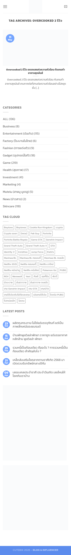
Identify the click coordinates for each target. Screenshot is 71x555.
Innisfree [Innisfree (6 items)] (22, 252)
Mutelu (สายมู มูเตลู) (16, 191)
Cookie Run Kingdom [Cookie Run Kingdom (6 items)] (41, 227)
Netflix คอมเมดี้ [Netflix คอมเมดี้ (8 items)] (28, 264)
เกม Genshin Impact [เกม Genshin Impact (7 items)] (14, 288)
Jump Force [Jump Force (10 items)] (37, 252)
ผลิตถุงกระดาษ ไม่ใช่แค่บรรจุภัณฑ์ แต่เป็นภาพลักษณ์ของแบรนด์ (38, 324)
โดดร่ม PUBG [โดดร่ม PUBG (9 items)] (56, 294)
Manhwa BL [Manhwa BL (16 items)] (10, 258)
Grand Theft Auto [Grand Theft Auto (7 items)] (13, 245)
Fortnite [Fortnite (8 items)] (47, 233)
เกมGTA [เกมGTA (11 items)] (45, 288)
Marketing (9, 184)
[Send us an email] (65, 6)
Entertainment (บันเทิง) (18, 133)
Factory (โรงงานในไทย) (17, 141)
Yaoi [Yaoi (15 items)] (28, 276)
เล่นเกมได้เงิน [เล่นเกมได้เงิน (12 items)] (40, 294)
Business (9, 126)
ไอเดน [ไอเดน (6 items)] (21, 300)
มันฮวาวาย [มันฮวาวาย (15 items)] (21, 282)
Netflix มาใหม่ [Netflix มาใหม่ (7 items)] (47, 264)
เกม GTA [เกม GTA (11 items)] (33, 288)
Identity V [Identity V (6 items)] (9, 252)
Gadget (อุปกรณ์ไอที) (16, 155)
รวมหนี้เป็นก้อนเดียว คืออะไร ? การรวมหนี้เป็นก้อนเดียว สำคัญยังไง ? (40, 349)
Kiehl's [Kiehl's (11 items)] (50, 252)
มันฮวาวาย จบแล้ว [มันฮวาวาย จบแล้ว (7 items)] (39, 282)
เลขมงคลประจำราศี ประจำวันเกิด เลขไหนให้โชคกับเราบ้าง (39, 374)
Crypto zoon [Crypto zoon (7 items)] (10, 233)
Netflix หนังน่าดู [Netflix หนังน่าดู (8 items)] (12, 270)
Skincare (8, 206)
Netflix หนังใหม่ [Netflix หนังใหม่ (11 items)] (31, 270)
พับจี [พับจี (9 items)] (54, 276)
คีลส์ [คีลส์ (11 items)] (36, 276)
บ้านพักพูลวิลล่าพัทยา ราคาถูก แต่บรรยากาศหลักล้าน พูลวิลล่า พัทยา (40, 337)
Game (7, 162)
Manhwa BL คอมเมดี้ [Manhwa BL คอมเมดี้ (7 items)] (30, 258)
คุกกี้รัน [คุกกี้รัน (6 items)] (45, 276)
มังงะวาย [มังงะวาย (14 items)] (8, 282)
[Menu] (5, 6)
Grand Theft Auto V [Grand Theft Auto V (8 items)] (36, 245)
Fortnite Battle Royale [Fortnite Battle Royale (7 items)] (16, 239)
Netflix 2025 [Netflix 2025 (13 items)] (10, 264)
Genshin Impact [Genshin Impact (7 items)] (54, 239)
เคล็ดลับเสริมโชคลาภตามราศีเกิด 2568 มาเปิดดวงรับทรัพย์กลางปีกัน (39, 361)
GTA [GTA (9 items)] (53, 245)
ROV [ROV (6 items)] (6, 276)
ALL (5, 119)
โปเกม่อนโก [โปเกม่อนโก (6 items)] (9, 300)
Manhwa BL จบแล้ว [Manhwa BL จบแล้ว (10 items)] (54, 258)
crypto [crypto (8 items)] (59, 227)
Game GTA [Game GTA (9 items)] (36, 239)
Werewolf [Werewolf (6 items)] (17, 276)
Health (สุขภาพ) (13, 170)
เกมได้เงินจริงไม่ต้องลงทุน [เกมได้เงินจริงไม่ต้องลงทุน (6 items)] (17, 294)
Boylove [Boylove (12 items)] (8, 227)
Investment (10, 177)
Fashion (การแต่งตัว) (16, 148)
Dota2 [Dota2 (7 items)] (24, 233)
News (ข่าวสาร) (12, 199)
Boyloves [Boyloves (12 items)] (21, 227)
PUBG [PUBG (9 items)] (63, 270)
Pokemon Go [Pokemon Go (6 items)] (49, 270)
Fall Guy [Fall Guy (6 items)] (35, 233)
